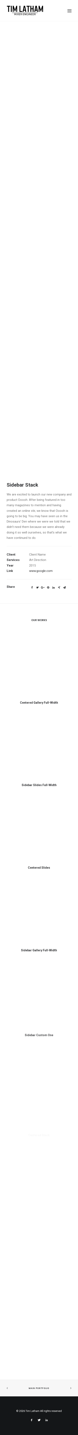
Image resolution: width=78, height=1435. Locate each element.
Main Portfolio (39, 1388)
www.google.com (41, 571)
